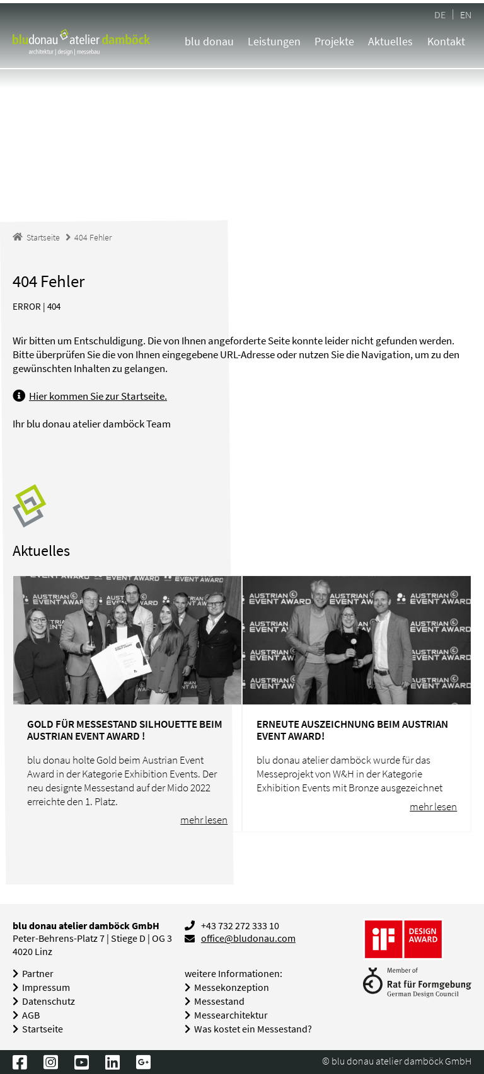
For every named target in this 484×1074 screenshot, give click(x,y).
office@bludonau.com (248, 938)
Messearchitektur (231, 1015)
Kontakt (446, 41)
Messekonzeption (231, 987)
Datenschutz (48, 1001)
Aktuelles (390, 41)
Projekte (334, 41)
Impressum (46, 987)
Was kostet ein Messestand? (253, 1029)
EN (465, 14)
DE (440, 14)
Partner (38, 974)
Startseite (42, 1029)
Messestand (219, 1001)
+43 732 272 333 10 (240, 926)
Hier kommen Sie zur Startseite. (98, 396)
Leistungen (274, 41)
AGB (31, 1015)
